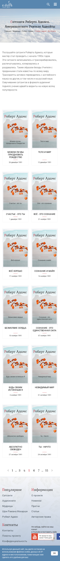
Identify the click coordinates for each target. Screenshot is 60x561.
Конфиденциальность (14, 541)
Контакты (7, 530)
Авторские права (41, 516)
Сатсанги (7, 495)
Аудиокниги (9, 500)
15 (46, 470)
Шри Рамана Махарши (15, 511)
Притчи (35, 506)
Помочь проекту (11, 535)
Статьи (35, 511)
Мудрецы (7, 506)
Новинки (36, 500)
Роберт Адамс (10, 516)
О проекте (37, 495)
